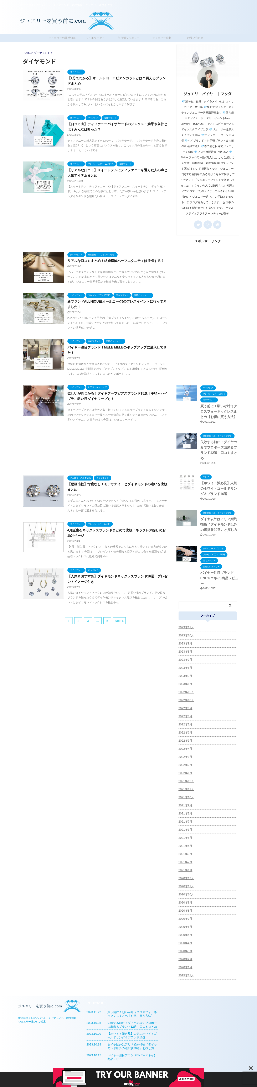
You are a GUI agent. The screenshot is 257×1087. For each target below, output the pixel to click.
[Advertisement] (95, 224)
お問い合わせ (195, 37)
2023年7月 (185, 659)
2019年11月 (186, 975)
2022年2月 (185, 765)
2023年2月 (185, 675)
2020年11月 (186, 886)
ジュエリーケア (95, 37)
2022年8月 (185, 716)
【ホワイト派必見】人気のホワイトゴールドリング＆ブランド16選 (218, 488)
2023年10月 (186, 635)
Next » (119, 620)
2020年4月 (185, 943)
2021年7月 (185, 821)
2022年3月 (185, 756)
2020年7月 (185, 918)
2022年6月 (185, 732)
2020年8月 (185, 910)
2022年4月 (185, 748)
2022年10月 (186, 700)
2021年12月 (186, 781)
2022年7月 (185, 724)
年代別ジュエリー (128, 37)
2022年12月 (186, 692)
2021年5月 (185, 837)
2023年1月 (185, 684)
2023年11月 (186, 627)
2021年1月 (185, 870)
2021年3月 (185, 854)
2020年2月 (185, 959)
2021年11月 (186, 789)
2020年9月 (185, 902)
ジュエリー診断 (161, 37)
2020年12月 (186, 878)
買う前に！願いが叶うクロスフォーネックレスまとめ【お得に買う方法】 (218, 411)
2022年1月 (185, 773)
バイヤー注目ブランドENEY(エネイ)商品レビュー (219, 578)
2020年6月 (185, 926)
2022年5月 (185, 740)
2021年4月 (185, 845)
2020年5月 (185, 935)
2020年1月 (185, 967)
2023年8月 (185, 651)
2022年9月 (185, 708)
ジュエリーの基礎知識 (62, 37)
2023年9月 (185, 643)
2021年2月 (185, 862)
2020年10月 (186, 894)
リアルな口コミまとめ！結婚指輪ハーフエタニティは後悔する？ (115, 261)
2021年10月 (186, 797)
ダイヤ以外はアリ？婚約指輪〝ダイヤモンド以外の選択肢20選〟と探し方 (218, 524)
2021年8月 (185, 813)
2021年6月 (185, 829)
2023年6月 (185, 667)
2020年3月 (185, 951)
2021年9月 (185, 805)
